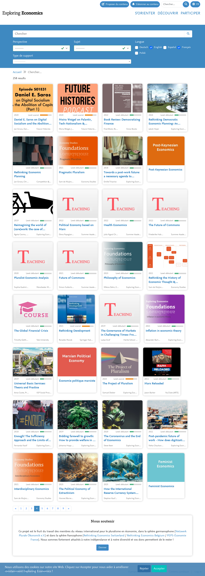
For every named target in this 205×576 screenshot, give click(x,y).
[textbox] (72, 61)
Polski (142, 53)
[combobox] (72, 61)
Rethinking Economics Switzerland (103, 535)
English (158, 47)
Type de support (23, 55)
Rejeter (144, 568)
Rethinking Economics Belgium (145, 535)
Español (172, 47)
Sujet (77, 41)
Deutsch (143, 47)
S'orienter (145, 13)
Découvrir (168, 13)
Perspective (20, 41)
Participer (190, 13)
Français (186, 47)
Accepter (159, 568)
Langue (139, 41)
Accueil (17, 72)
